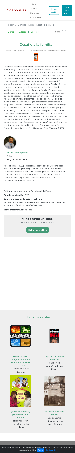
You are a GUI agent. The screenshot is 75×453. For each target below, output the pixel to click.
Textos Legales (60, 446)
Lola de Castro (54, 418)
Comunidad (36, 17)
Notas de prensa (46, 446)
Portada (12, 446)
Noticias (34, 8)
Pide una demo (67, 10)
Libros (12, 31)
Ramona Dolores (21, 369)
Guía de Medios (32, 446)
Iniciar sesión (54, 10)
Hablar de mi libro (37, 230)
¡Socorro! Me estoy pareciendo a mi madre (20, 414)
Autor (9, 156)
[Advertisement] (19, 272)
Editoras (34, 32)
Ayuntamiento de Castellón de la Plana (48, 51)
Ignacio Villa (54, 363)
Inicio (33, 4)
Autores (23, 31)
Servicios (34, 13)
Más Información (50, 452)
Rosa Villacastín (20, 421)
